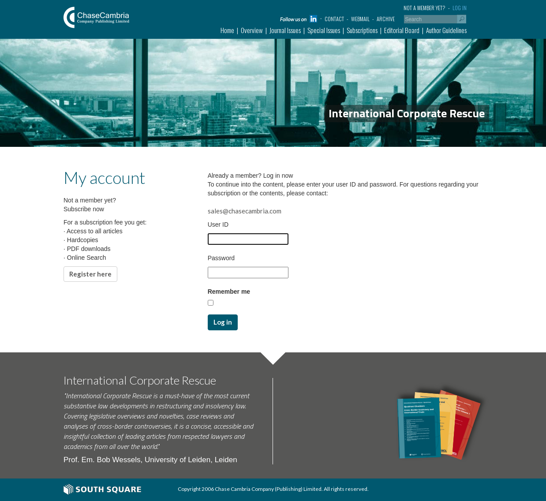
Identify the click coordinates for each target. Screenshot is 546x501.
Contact (334, 19)
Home (227, 30)
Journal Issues (285, 30)
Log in (460, 8)
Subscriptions (362, 30)
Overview (252, 30)
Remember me (229, 291)
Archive (386, 19)
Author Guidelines (446, 30)
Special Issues (323, 30)
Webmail (360, 19)
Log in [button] (222, 322)
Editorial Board (401, 30)
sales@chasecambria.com (244, 211)
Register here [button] (90, 274)
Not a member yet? (424, 8)
